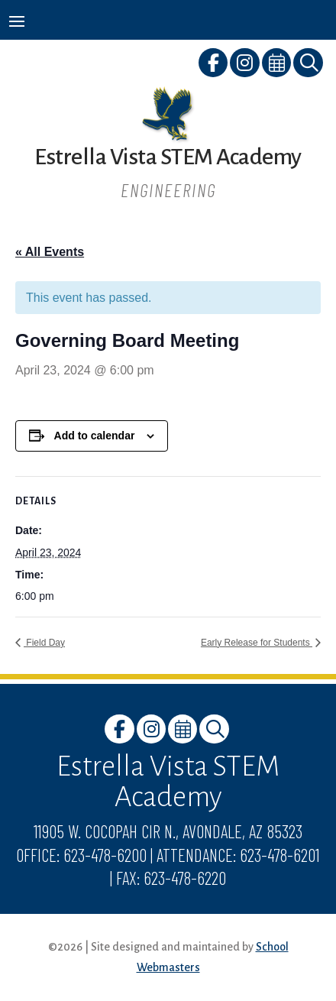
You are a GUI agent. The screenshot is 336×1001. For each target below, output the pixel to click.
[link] (214, 65)
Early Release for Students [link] (256, 642)
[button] (17, 20)
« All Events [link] (49, 251)
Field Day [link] (44, 642)
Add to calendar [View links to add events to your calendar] (94, 435)
